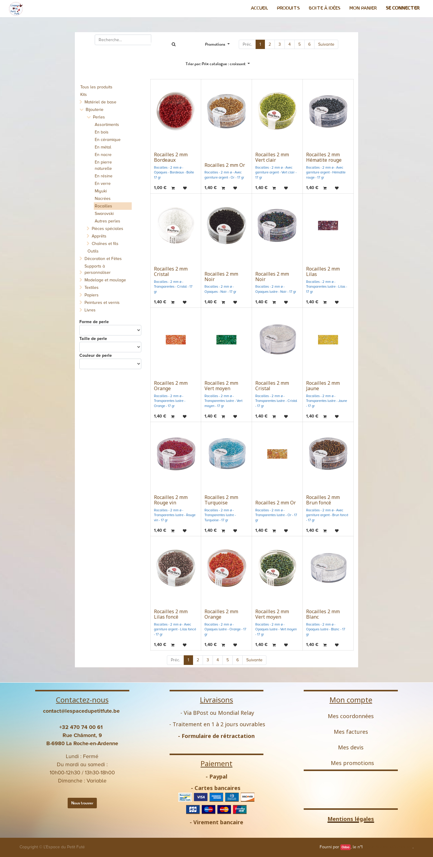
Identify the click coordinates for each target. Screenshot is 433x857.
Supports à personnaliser (97, 269)
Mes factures (351, 731)
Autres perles (107, 221)
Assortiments (107, 124)
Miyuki (101, 191)
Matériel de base (100, 102)
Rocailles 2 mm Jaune (323, 386)
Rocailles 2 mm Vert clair (272, 157)
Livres (90, 310)
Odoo (345, 847)
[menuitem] (259, 8)
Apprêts (99, 236)
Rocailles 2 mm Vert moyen (221, 386)
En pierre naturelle (103, 165)
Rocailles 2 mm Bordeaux (171, 157)
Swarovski (104, 213)
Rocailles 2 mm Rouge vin (171, 500)
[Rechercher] (173, 44)
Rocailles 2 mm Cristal (171, 271)
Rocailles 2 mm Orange (171, 386)
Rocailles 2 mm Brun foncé (323, 500)
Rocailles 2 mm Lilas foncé (171, 614)
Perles (99, 117)
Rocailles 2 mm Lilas (323, 271)
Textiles (91, 287)
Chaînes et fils (105, 243)
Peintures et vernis (102, 302)
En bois (102, 132)
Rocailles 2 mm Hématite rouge (324, 157)
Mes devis (351, 747)
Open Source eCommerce (388, 846)
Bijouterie (94, 109)
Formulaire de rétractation (218, 735)
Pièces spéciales (107, 228)
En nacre (103, 154)
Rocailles (103, 206)
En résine (103, 176)
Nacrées (103, 198)
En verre (103, 183)
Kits (83, 94)
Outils (93, 251)
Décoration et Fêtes (103, 258)
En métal (103, 147)
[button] (218, 64)
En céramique (108, 139)
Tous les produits (96, 87)
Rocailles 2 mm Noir (221, 277)
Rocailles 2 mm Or (224, 165)
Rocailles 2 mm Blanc (323, 614)
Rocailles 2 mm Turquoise (221, 500)
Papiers (91, 295)
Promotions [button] (215, 44)
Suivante (326, 44)
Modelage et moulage (105, 280)
